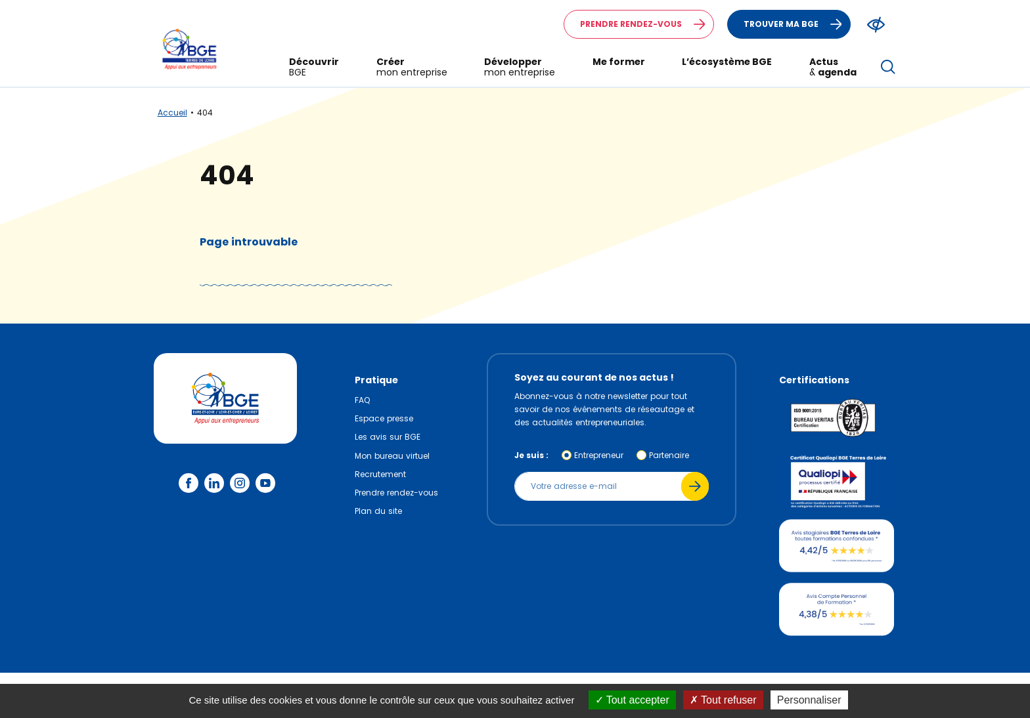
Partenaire (669, 455)
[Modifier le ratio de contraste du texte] (876, 24)
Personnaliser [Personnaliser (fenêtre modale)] (809, 700)
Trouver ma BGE (797, 24)
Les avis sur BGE (387, 436)
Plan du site (378, 511)
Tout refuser (723, 700)
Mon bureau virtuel (392, 455)
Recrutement (380, 474)
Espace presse (384, 418)
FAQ (362, 400)
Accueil (172, 112)
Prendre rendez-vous (646, 24)
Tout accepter (632, 700)
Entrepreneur (598, 455)
